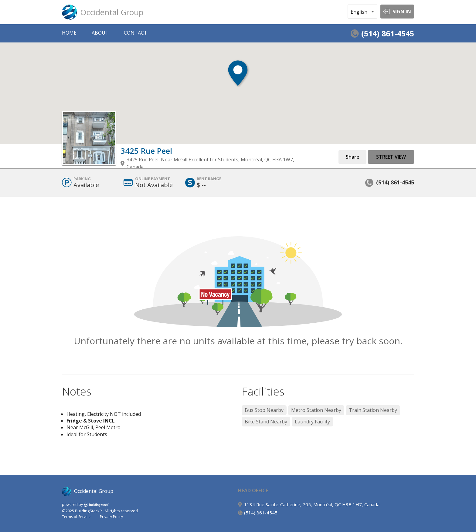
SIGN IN (402, 11)
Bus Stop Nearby (264, 410)
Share (352, 156)
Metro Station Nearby (316, 410)
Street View (391, 156)
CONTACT (135, 32)
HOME (69, 32)
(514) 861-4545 (387, 33)
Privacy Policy (111, 516)
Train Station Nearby (373, 410)
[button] (238, 79)
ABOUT (100, 32)
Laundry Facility (312, 421)
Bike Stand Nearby (266, 421)
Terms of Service (76, 516)
